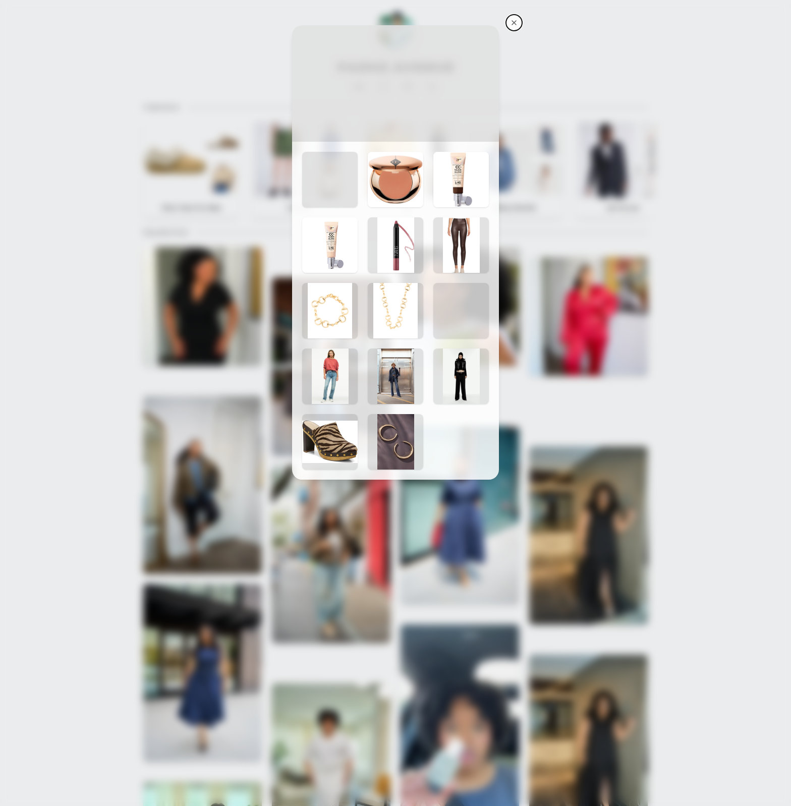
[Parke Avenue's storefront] (514, 22)
